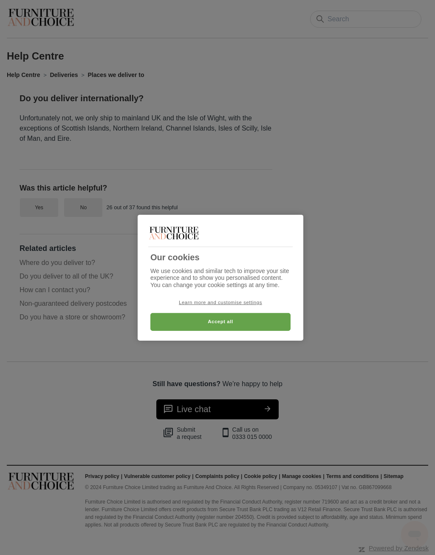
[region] (220, 277)
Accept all (220, 321)
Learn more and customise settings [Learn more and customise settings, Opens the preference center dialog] (220, 302)
